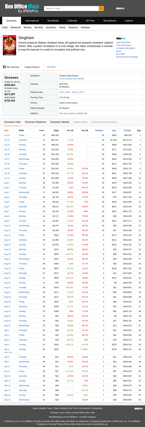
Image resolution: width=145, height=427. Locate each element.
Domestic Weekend (35, 122)
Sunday (22, 145)
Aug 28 (7, 311)
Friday (21, 135)
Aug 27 (7, 306)
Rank (41, 130)
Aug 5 (6, 202)
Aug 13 (7, 240)
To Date (127, 130)
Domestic (11, 20)
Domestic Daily (12, 122)
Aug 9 (6, 221)
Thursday (23, 164)
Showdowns (110, 20)
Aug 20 (7, 273)
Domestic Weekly (59, 122)
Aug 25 (7, 297)
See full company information (71, 79)
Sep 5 (6, 349)
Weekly (28, 27)
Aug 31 (7, 325)
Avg (114, 130)
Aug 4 (6, 197)
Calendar (72, 20)
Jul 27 (6, 159)
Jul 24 (6, 145)
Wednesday (24, 159)
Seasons (73, 27)
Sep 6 (6, 357)
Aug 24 (7, 292)
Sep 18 (7, 395)
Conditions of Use (45, 424)
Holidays (85, 27)
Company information (125, 48)
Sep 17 (7, 390)
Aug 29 (7, 316)
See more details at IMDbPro (73, 113)
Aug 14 (7, 244)
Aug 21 (7, 278)
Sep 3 (6, 340)
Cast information (123, 42)
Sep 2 (6, 335)
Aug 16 (7, 254)
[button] (127, 58)
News (118, 51)
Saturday (23, 140)
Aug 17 (7, 259)
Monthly (39, 27)
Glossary (54, 412)
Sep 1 (6, 330)
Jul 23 (6, 140)
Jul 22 (6, 135)
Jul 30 (6, 173)
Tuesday (22, 154)
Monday (22, 149)
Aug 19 (7, 268)
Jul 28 (6, 164)
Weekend (16, 27)
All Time (90, 20)
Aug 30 (7, 321)
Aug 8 (6, 216)
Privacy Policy (63, 424)
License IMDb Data (80, 412)
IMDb (84, 417)
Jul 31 (6, 178)
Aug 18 (7, 264)
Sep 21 (7, 400)
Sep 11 (7, 381)
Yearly (62, 27)
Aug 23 (7, 287)
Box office (120, 54)
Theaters (99, 130)
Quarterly (51, 27)
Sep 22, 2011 (78, 92)
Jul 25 (6, 149)
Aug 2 (6, 187)
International (32, 20)
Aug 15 (7, 249)
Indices (129, 20)
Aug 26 (7, 302)
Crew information (123, 45)
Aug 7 (6, 211)
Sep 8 (6, 366)
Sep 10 (7, 376)
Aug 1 (6, 183)
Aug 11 (7, 230)
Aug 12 (7, 235)
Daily (5, 27)
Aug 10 (7, 225)
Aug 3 (6, 192)
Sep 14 (7, 385)
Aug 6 (6, 206)
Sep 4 (6, 344)
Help (92, 412)
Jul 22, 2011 (64, 92)
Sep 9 (6, 371)
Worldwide (53, 20)
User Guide (65, 412)
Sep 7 (6, 362)
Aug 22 (7, 283)
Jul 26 (6, 154)
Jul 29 (6, 168)
